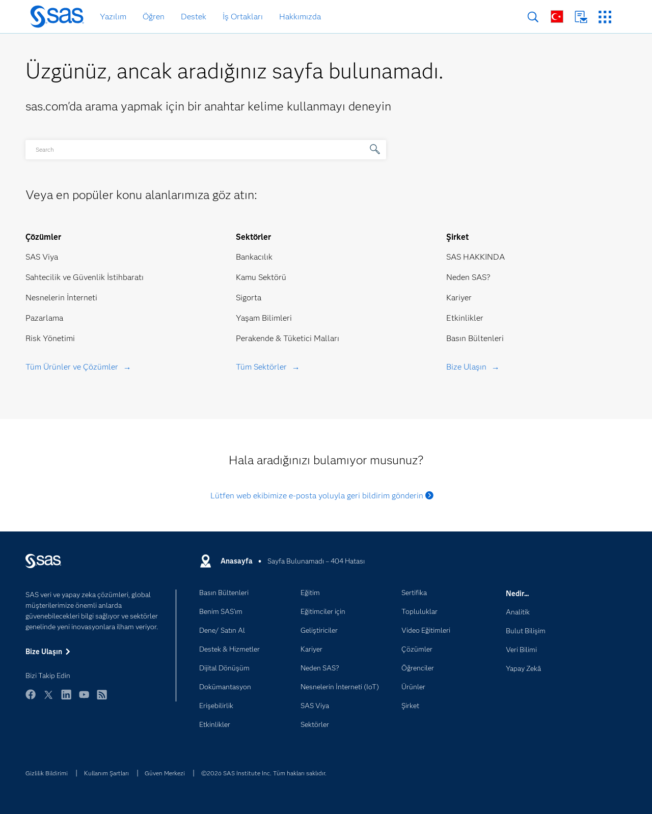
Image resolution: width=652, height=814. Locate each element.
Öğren (154, 16)
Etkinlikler (464, 318)
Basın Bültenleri (475, 338)
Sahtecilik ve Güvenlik (65, 277)
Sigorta (248, 297)
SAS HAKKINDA (475, 257)
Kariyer (459, 297)
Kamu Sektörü (261, 277)
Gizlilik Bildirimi (46, 773)
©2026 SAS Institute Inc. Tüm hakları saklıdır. (264, 773)
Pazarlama (44, 318)
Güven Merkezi (165, 773)
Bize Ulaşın (581, 17)
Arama (533, 17)
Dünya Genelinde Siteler (557, 16)
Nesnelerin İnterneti (61, 297)
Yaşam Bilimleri (264, 318)
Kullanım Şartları (106, 773)
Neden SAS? (468, 277)
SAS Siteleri (605, 17)
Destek (193, 16)
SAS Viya (41, 257)
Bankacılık (254, 257)
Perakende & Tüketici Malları (287, 338)
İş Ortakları (243, 16)
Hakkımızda (300, 16)
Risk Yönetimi (50, 338)
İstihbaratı (125, 277)
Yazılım (113, 16)
